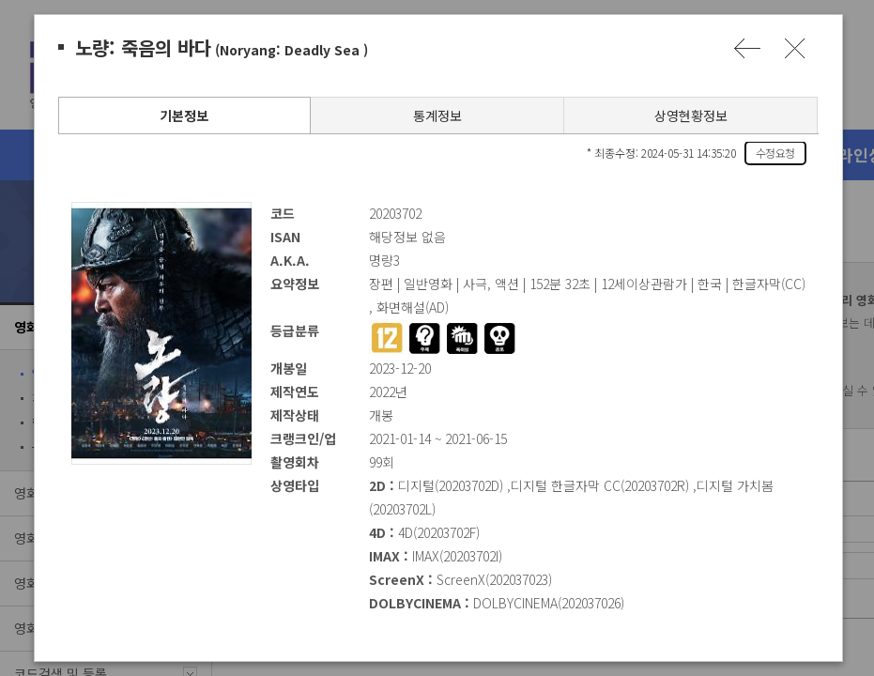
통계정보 (436, 115)
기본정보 (183, 115)
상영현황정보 (690, 115)
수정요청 (774, 153)
